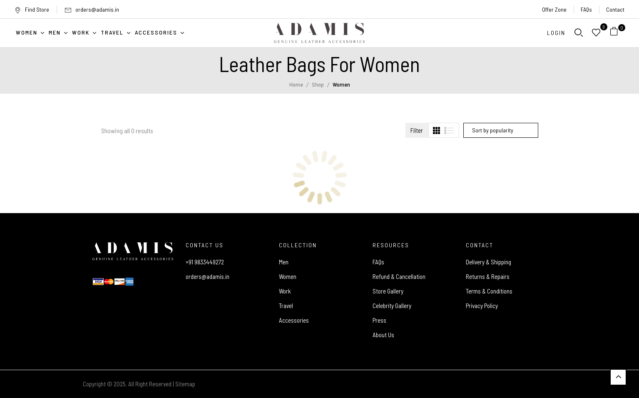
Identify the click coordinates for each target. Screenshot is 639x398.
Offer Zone (554, 9)
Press (379, 320)
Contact (615, 9)
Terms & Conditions (489, 291)
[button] (617, 32)
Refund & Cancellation (399, 276)
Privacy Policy (482, 305)
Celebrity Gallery (392, 305)
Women (287, 276)
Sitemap (185, 384)
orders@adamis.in (97, 9)
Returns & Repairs (488, 276)
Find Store (32, 9)
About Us (383, 334)
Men (283, 262)
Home (296, 84)
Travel (286, 305)
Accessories (294, 320)
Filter (416, 130)
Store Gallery (388, 291)
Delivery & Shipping (488, 262)
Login (556, 32)
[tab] (436, 130)
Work (285, 291)
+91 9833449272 (205, 262)
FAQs (586, 9)
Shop (318, 84)
